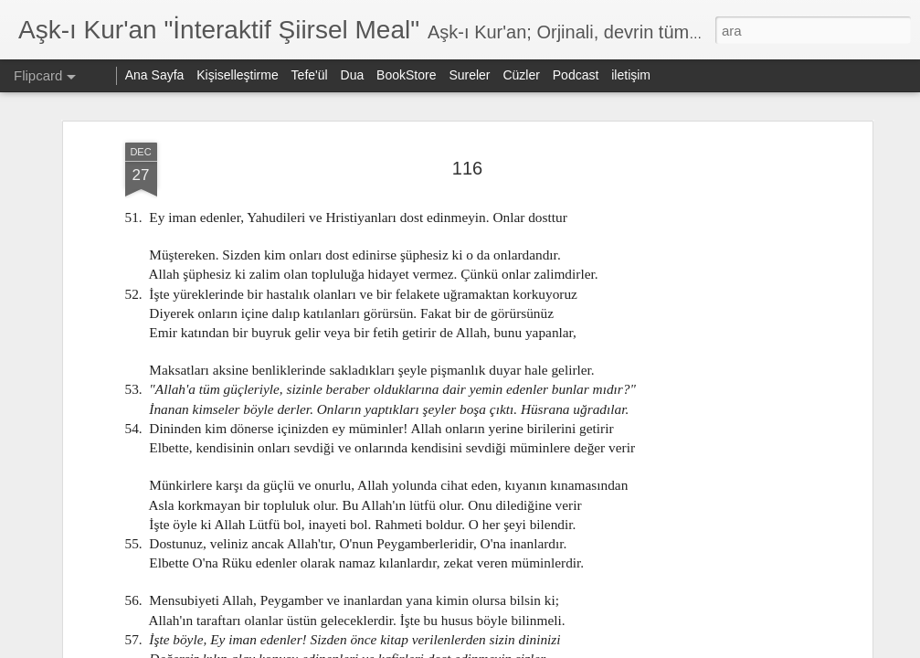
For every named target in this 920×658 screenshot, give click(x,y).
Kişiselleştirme (237, 75)
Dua (353, 75)
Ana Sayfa (155, 75)
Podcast (576, 75)
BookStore (406, 75)
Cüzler (520, 75)
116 (467, 168)
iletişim (630, 75)
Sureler (469, 75)
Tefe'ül (309, 75)
